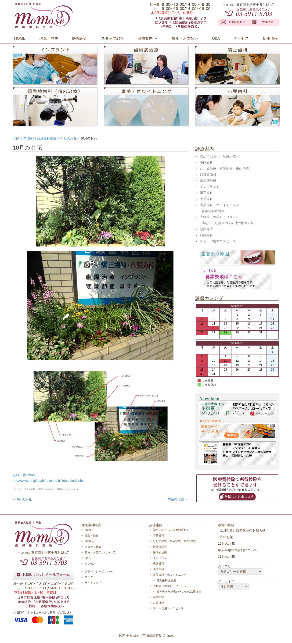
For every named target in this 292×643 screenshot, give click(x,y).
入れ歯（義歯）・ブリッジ (219, 217)
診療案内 (145, 38)
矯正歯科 (206, 193)
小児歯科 (206, 199)
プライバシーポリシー (99, 571)
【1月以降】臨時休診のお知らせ (242, 530)
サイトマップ (93, 582)
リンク (89, 577)
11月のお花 (226, 556)
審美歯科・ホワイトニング (219, 205)
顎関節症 (206, 229)
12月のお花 (226, 543)
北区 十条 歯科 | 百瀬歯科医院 (140, 636)
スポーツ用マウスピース (218, 241)
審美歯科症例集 (213, 211)
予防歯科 (206, 162)
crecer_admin (71, 489)
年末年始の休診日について (237, 550)
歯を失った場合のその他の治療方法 (228, 223)
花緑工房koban (24, 475)
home (88, 530)
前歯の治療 (178, 499)
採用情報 (270, 38)
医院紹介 (79, 38)
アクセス (241, 38)
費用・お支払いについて (100, 552)
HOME (19, 38)
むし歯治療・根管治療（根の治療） (226, 169)
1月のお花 (225, 537)
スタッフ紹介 (112, 38)
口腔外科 (206, 235)
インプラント (210, 187)
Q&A (216, 38)
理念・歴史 (49, 38)
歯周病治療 (208, 180)
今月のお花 (30, 489)
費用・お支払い (185, 38)
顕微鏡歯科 (208, 175)
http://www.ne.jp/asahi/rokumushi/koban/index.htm (49, 480)
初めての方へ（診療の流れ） (221, 156)
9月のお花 (22, 499)
